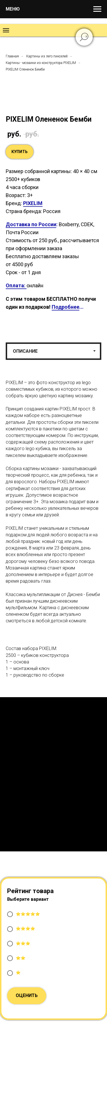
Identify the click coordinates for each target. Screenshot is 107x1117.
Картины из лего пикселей (47, 56)
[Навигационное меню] (97, 9)
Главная (12, 56)
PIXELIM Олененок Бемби (25, 69)
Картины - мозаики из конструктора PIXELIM (41, 63)
